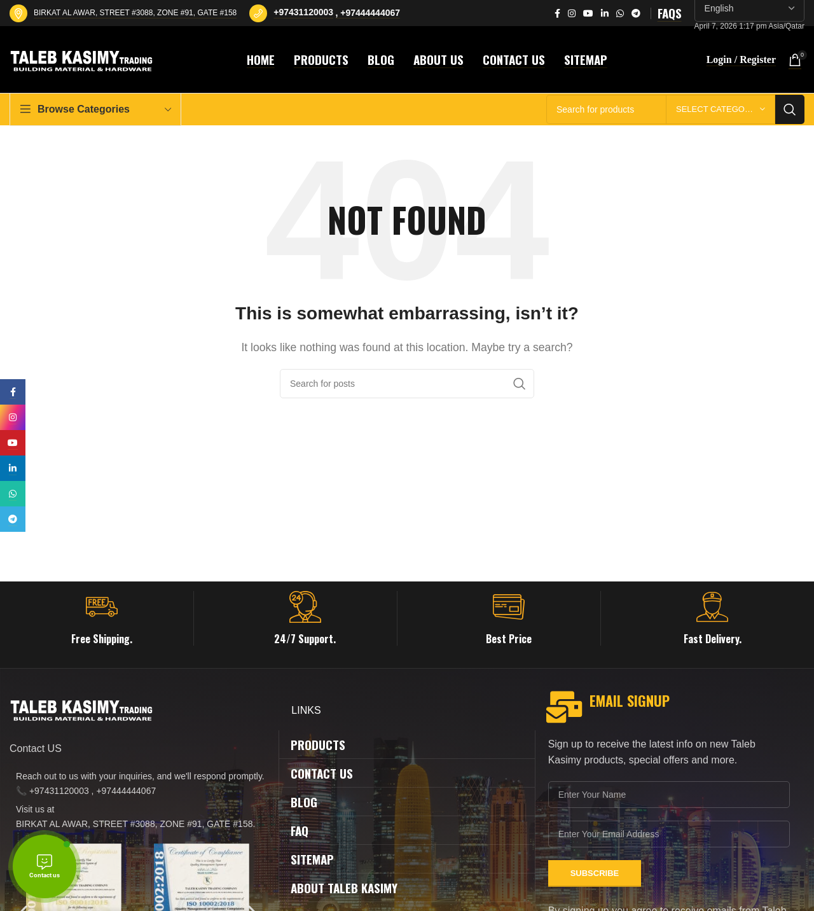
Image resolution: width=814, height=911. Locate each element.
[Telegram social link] (636, 13)
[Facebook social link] (557, 13)
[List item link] (138, 783)
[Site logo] (83, 58)
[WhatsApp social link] (620, 13)
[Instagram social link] (571, 13)
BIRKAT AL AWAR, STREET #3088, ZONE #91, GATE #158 (135, 12)
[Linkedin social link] (604, 13)
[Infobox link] (101, 618)
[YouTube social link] (588, 13)
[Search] (407, 383)
